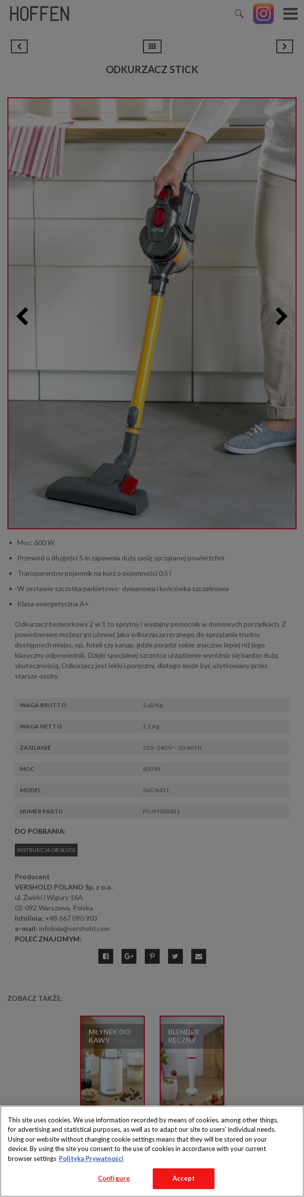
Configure (114, 1178)
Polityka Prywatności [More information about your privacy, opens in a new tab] (91, 1158)
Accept (184, 1178)
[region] (152, 1151)
